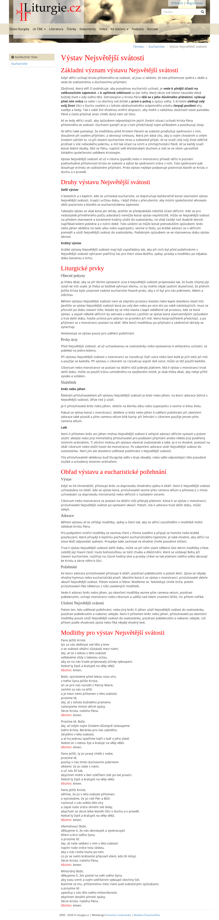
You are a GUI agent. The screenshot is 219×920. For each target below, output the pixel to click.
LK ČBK (39, 29)
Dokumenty (88, 29)
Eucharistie (157, 46)
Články (71, 29)
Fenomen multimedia (118, 915)
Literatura (56, 29)
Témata (138, 46)
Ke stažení (119, 29)
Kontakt (152, 29)
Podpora (138, 29)
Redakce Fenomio (147, 915)
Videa (103, 29)
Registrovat (194, 3)
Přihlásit (177, 3)
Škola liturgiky (19, 29)
